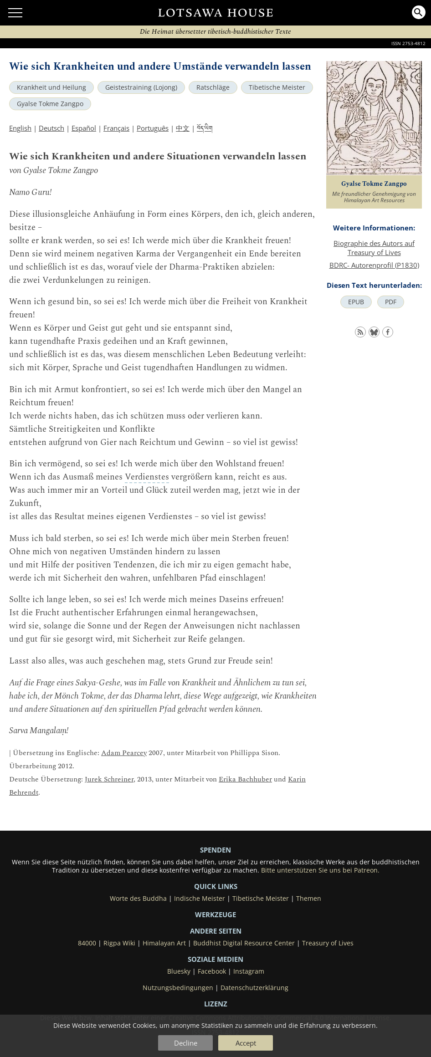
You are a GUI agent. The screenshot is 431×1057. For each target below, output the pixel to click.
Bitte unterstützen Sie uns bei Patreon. (320, 870)
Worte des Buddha (138, 898)
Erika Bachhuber (245, 779)
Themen (308, 898)
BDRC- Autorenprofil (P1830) (374, 265)
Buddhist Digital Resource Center (244, 943)
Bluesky (178, 971)
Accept (246, 1042)
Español (84, 128)
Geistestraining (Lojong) (141, 87)
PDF (390, 302)
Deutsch (51, 128)
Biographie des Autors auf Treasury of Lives (374, 248)
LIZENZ (215, 1003)
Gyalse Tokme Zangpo (50, 104)
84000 (87, 943)
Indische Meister (199, 898)
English (20, 128)
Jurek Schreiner (109, 779)
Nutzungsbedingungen (178, 988)
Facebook (212, 971)
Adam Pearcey (124, 753)
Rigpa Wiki (119, 943)
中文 (183, 128)
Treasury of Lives (328, 943)
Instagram (248, 971)
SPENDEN (215, 849)
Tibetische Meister (277, 87)
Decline (185, 1042)
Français (116, 128)
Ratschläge (213, 87)
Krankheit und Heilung (51, 87)
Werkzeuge (215, 914)
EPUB (356, 302)
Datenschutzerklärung (254, 988)
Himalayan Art (164, 943)
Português (153, 128)
